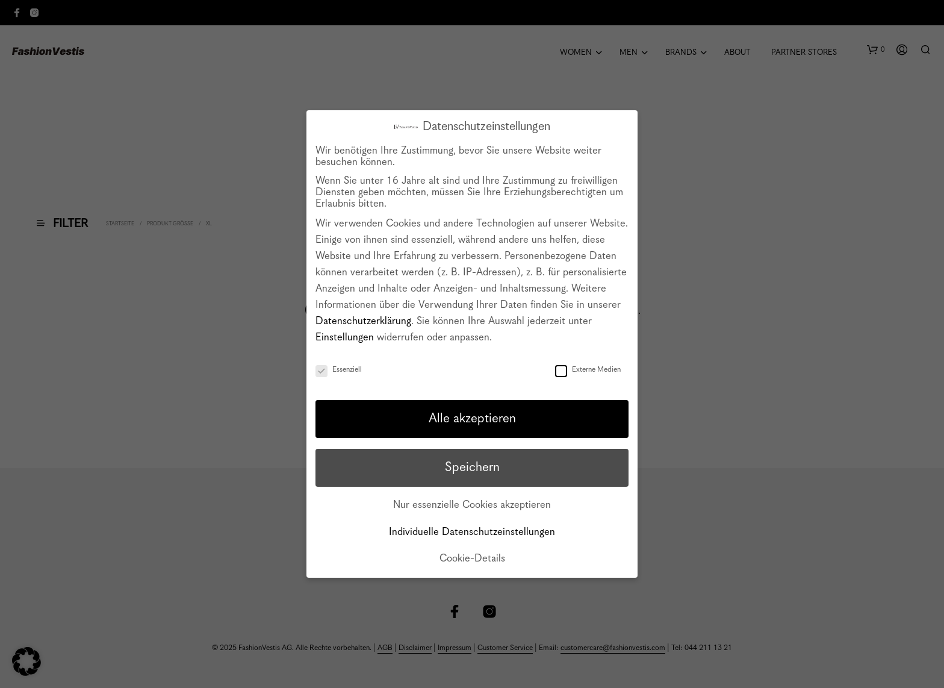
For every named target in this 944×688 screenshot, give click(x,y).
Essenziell (338, 369)
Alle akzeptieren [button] (472, 418)
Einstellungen (344, 337)
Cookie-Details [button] (472, 558)
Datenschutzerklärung (363, 321)
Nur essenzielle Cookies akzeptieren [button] (472, 505)
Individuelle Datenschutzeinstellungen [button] (472, 532)
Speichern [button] (472, 467)
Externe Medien (588, 369)
